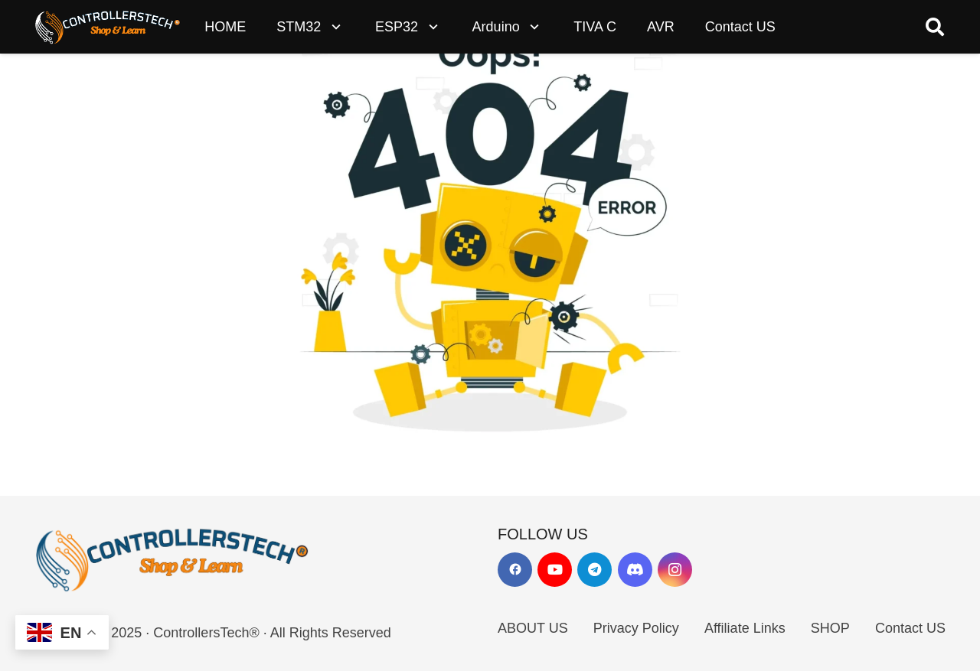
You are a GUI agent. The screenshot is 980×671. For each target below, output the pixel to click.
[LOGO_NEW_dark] (107, 27)
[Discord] (635, 569)
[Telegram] (594, 569)
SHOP (830, 628)
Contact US (910, 628)
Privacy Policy (636, 628)
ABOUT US (533, 628)
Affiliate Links (745, 628)
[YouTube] (554, 569)
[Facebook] (515, 569)
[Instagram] (675, 569)
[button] (333, 27)
